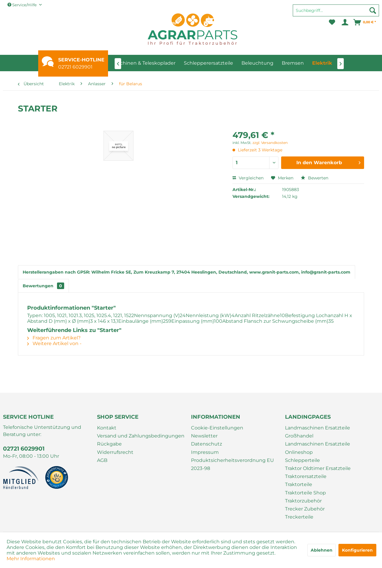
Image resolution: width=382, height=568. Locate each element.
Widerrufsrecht (115, 452)
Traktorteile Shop (305, 493)
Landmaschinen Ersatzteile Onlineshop (317, 448)
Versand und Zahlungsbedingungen (140, 436)
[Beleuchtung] (257, 63)
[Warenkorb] (365, 22)
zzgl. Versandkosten (270, 142)
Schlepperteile (302, 460)
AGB (102, 460)
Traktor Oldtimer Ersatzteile (318, 468)
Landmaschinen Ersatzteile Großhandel (317, 432)
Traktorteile (298, 484)
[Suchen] (372, 10)
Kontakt (106, 428)
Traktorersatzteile (305, 476)
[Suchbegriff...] (336, 10)
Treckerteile (299, 517)
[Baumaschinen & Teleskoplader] (138, 63)
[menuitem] (336, 13)
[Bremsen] (293, 63)
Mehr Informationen (31, 558)
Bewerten (314, 178)
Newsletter (204, 436)
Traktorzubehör (303, 501)
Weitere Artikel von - (54, 343)
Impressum (205, 452)
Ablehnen (321, 550)
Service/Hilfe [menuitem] (22, 4)
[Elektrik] (322, 63)
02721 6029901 (75, 67)
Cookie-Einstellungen (217, 428)
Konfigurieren (357, 550)
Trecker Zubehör (305, 509)
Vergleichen (248, 178)
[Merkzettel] (332, 22)
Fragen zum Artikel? (54, 338)
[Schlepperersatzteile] (208, 63)
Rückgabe (109, 444)
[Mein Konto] (344, 22)
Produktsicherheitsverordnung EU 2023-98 (232, 464)
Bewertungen (43, 286)
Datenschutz (206, 444)
